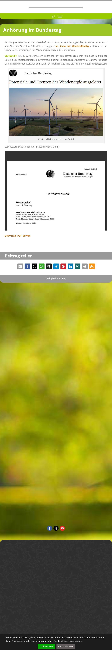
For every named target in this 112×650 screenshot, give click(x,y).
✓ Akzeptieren (46, 646)
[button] (20, 266)
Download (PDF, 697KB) (17, 235)
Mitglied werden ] (56, 278)
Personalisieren (66, 646)
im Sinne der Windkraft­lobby (72, 46)
